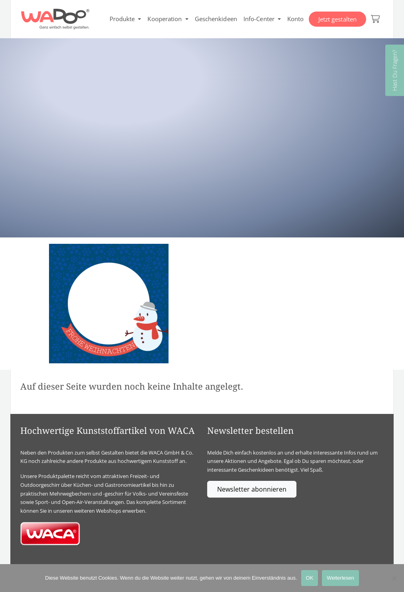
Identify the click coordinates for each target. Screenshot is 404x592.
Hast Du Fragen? (394, 70)
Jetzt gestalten (337, 19)
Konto (295, 19)
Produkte (122, 19)
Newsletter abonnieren (251, 489)
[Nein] (394, 578)
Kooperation (164, 19)
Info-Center (259, 19)
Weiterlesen (340, 578)
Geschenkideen (216, 19)
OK (310, 578)
